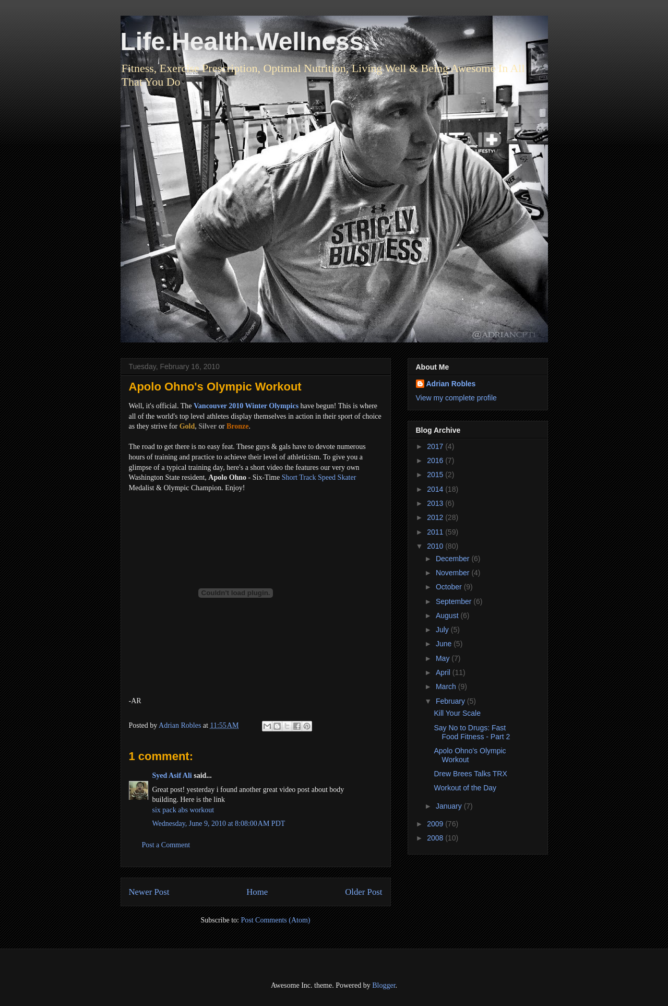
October (450, 587)
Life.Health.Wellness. (246, 41)
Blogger (383, 985)
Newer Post (149, 892)
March (447, 686)
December (453, 558)
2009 (436, 824)
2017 (436, 446)
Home (257, 892)
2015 (436, 474)
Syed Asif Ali (172, 775)
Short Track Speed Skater (319, 477)
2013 (436, 503)
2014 (436, 489)
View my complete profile (456, 398)
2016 (436, 460)
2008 (436, 838)
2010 (436, 546)
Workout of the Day (465, 788)
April (444, 672)
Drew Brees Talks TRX (470, 774)
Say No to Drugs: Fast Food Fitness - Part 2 (472, 732)
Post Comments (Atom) (275, 920)
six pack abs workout (183, 810)
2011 (436, 532)
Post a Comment (166, 845)
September (454, 601)
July (443, 629)
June (445, 644)
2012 (436, 517)
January (450, 806)
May (443, 658)
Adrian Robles (451, 384)
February (451, 701)
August (448, 615)
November (453, 573)
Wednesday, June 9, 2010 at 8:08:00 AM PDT (218, 823)
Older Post (363, 892)
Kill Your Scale (457, 713)
